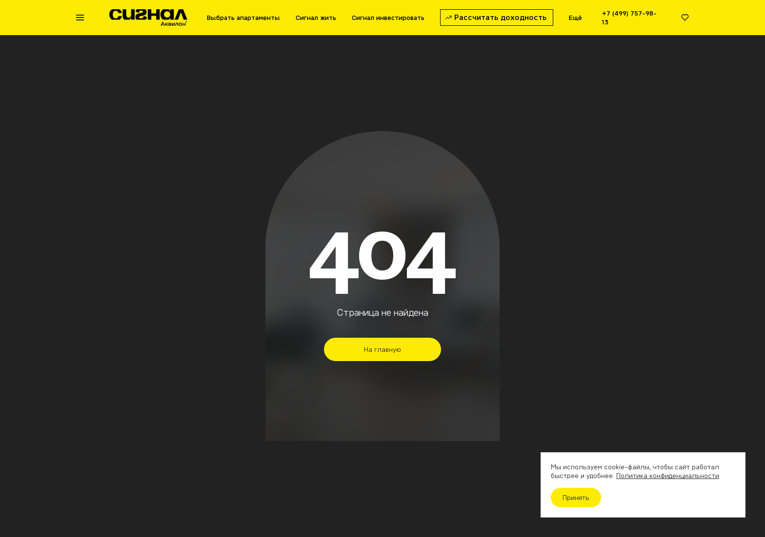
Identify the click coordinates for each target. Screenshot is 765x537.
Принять (576, 497)
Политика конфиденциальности (667, 475)
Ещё (575, 17)
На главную (382, 349)
